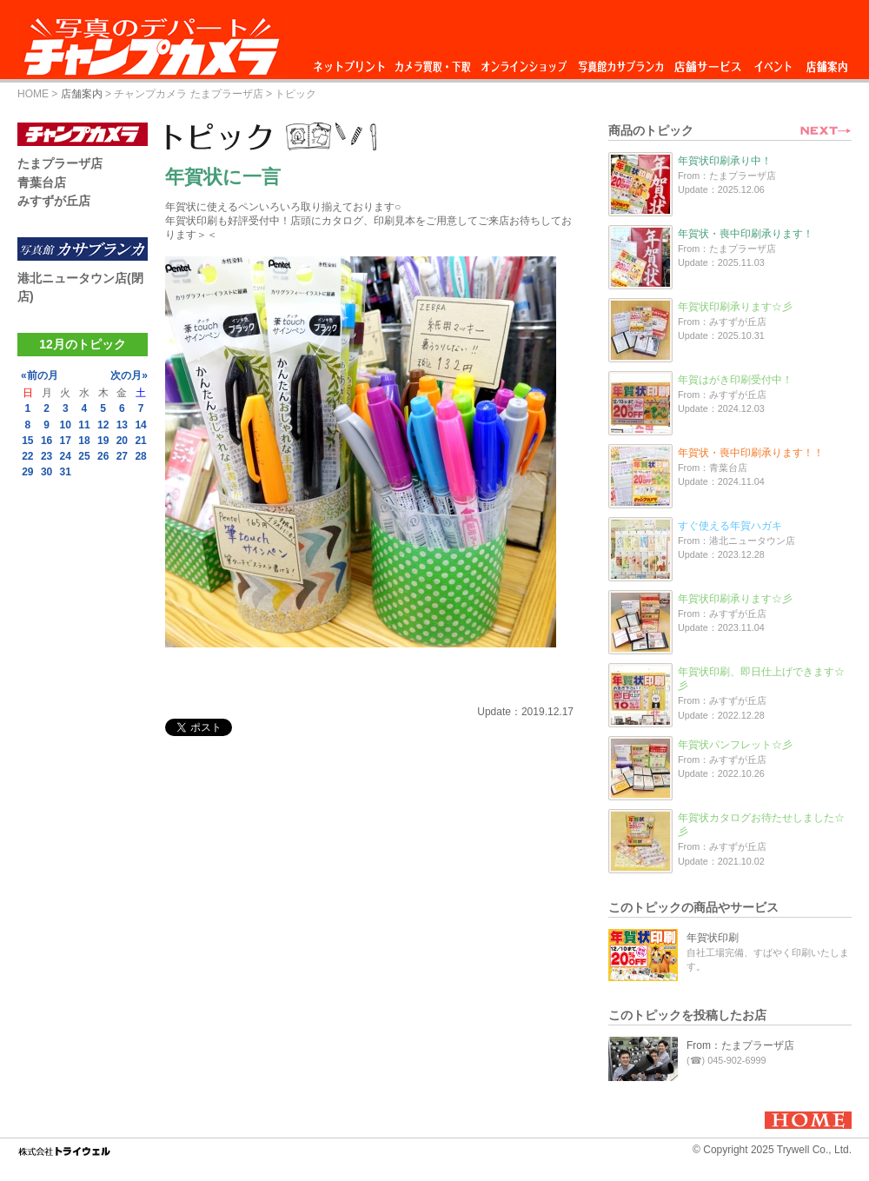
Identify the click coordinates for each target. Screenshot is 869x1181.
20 (122, 441)
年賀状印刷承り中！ (725, 161)
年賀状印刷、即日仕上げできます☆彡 (761, 679)
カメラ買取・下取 (433, 62)
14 (140, 425)
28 (140, 456)
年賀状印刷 (713, 938)
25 (84, 456)
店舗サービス (707, 62)
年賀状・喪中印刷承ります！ (745, 234)
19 (103, 441)
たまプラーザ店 (60, 163)
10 (65, 425)
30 (46, 472)
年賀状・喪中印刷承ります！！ (751, 453)
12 (103, 425)
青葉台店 (41, 182)
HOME (33, 94)
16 (46, 441)
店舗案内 (827, 62)
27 (122, 456)
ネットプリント (352, 62)
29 (27, 472)
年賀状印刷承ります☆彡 (735, 307)
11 (84, 425)
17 (65, 441)
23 (46, 456)
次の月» (129, 375)
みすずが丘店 (53, 201)
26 (103, 456)
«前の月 (39, 375)
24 (65, 456)
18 (84, 441)
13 (122, 425)
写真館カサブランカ (620, 62)
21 (140, 441)
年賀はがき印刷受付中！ (735, 380)
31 (65, 472)
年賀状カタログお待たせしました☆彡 (761, 825)
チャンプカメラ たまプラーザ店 (188, 94)
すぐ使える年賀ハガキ (730, 526)
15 (27, 441)
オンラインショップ (522, 62)
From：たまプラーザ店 (740, 1045)
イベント (773, 62)
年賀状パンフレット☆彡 (735, 745)
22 (27, 456)
